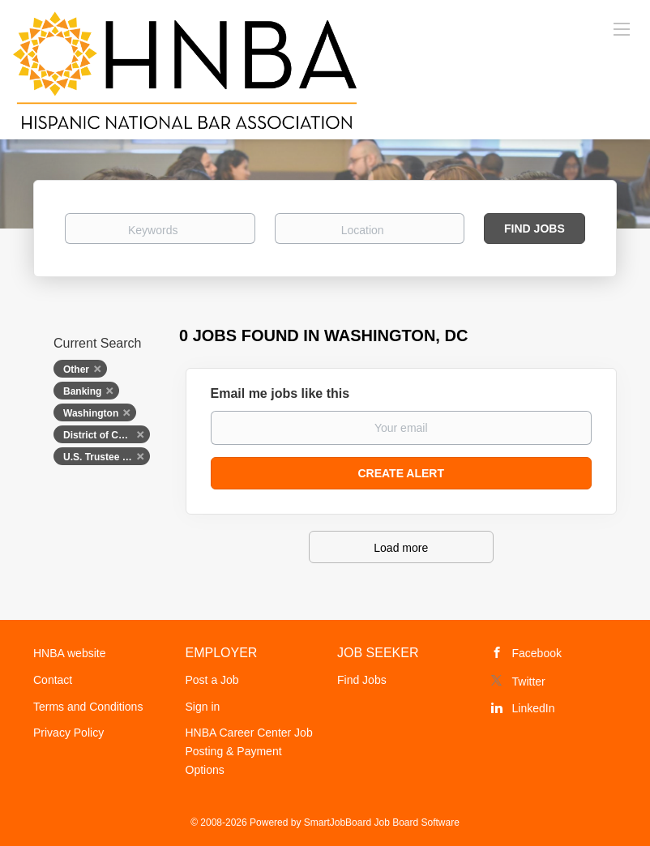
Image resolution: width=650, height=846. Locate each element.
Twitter (528, 681)
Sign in (203, 706)
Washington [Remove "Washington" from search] (90, 413)
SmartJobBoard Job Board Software (382, 822)
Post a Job (212, 679)
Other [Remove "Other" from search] (76, 369)
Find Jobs (534, 228)
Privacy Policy (68, 732)
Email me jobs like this (280, 393)
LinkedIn (533, 708)
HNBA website (69, 653)
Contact (52, 679)
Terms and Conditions (88, 706)
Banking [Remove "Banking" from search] (82, 391)
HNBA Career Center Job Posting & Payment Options (249, 751)
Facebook (537, 653)
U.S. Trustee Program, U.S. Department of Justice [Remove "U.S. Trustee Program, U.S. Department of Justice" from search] (106, 457)
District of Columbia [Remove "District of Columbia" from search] (106, 435)
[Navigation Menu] (622, 28)
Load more (401, 547)
